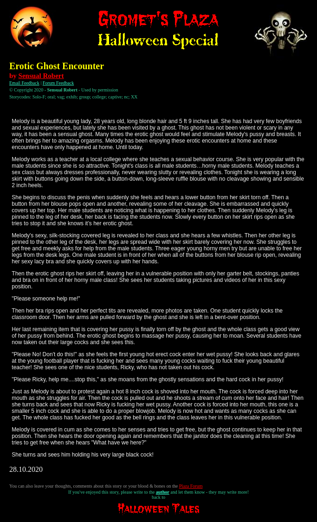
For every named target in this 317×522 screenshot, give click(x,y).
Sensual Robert (41, 75)
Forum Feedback (58, 82)
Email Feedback (24, 82)
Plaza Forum (191, 486)
